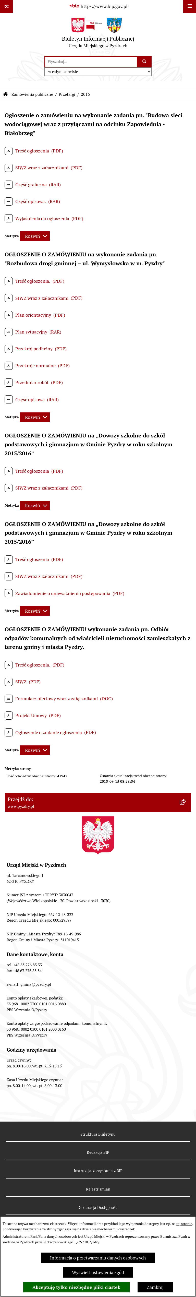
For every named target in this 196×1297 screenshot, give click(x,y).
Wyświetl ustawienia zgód (98, 1272)
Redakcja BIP (98, 1152)
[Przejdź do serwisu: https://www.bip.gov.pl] (98, 6)
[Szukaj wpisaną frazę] (145, 61)
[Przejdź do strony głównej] (98, 34)
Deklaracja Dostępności (98, 1207)
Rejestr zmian (98, 1189)
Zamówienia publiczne (32, 94)
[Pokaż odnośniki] (6, 6)
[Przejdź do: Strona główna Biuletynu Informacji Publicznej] (5, 94)
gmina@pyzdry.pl (35, 984)
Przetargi (67, 94)
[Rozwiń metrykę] (35, 236)
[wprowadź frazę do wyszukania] (91, 61)
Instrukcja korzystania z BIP (98, 1170)
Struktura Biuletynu (98, 1134)
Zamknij (155, 1287)
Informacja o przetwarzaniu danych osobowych (98, 1258)
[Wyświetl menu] (189, 6)
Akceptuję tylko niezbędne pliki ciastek (76, 1287)
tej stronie (184, 1223)
